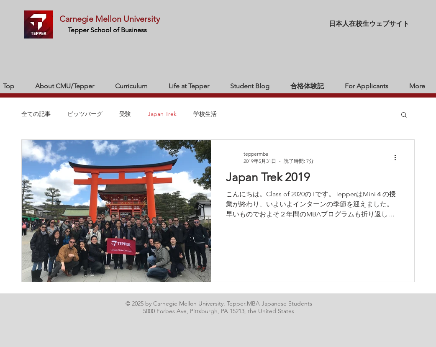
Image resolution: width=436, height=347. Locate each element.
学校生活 (205, 114)
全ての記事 (36, 114)
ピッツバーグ (85, 114)
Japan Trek (162, 114)
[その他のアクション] (398, 157)
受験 (125, 114)
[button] (404, 115)
